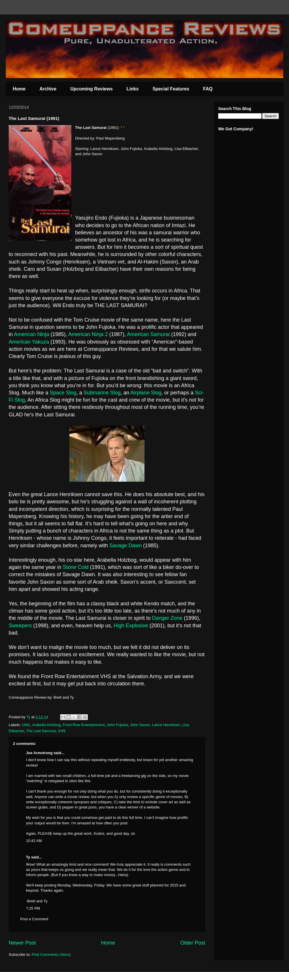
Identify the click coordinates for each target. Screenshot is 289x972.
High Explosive (131, 625)
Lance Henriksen (166, 725)
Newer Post (22, 943)
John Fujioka (117, 725)
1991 (26, 725)
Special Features (171, 88)
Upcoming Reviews (91, 88)
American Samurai (149, 334)
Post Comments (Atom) (51, 954)
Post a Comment (34, 919)
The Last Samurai (41, 731)
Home (19, 88)
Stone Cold (75, 567)
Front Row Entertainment (84, 725)
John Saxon (140, 725)
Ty (28, 857)
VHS (62, 731)
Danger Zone (167, 618)
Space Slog (63, 393)
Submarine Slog (102, 393)
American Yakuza (29, 342)
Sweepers (20, 625)
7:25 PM (33, 908)
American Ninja (31, 334)
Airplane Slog (145, 393)
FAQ (208, 88)
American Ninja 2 (88, 334)
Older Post (192, 943)
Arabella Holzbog (46, 725)
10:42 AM (34, 841)
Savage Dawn (125, 545)
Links (133, 88)
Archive (47, 88)
